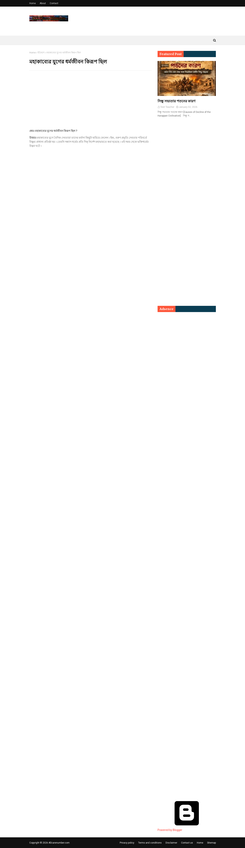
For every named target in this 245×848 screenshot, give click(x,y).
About (43, 3)
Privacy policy (127, 842)
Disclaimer (171, 842)
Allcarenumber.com (59, 842)
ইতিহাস (41, 52)
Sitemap (211, 842)
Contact (54, 3)
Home (32, 3)
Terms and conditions (150, 842)
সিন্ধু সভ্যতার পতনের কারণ (176, 101)
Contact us (187, 842)
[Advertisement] (90, 102)
